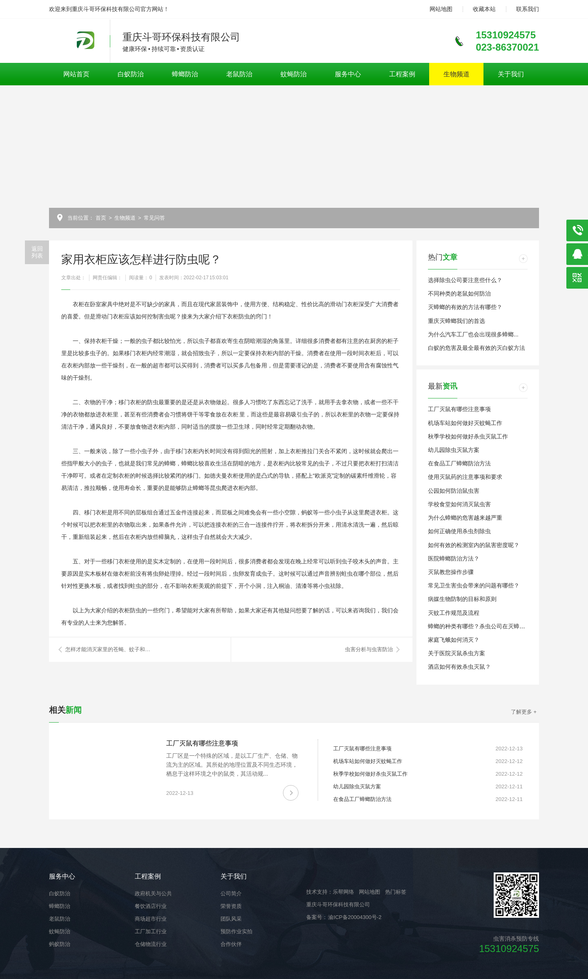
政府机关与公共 (153, 893)
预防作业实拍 (236, 931)
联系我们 (527, 9)
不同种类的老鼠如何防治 (459, 293)
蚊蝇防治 (294, 74)
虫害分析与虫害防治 (369, 649)
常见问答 (154, 218)
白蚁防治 (131, 74)
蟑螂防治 (185, 74)
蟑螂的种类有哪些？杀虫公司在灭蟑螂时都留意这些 (493, 626)
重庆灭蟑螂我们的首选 (456, 321)
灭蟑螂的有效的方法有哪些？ (465, 307)
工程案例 (402, 74)
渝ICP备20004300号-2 (354, 917)
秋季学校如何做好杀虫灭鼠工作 (468, 436)
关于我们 (511, 74)
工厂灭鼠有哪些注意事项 (459, 409)
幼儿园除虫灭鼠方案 (453, 450)
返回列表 (37, 252)
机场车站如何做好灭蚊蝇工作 (465, 423)
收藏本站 (484, 9)
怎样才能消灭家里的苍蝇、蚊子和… (107, 649)
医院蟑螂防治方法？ (453, 558)
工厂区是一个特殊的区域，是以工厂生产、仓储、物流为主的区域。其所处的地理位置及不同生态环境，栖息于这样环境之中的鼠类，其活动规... (232, 764)
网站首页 (76, 74)
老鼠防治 (239, 74)
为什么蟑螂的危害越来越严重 (465, 517)
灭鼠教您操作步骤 (451, 572)
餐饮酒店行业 (151, 906)
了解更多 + (524, 712)
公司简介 (231, 893)
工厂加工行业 (151, 931)
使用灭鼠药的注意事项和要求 (465, 477)
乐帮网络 (343, 892)
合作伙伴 (231, 944)
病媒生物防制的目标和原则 (462, 599)
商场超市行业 (151, 919)
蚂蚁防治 (59, 944)
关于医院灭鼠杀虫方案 (456, 653)
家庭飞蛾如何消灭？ (453, 639)
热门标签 (395, 892)
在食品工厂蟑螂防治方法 (459, 463)
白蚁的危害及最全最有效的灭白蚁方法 (476, 348)
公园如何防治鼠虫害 (453, 490)
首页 (101, 218)
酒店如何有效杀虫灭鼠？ (459, 666)
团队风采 (231, 919)
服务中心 (348, 74)
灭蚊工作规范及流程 (453, 613)
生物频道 (456, 74)
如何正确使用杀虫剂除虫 (459, 531)
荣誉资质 (231, 906)
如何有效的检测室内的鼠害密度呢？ (473, 545)
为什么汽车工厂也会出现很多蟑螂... (473, 334)
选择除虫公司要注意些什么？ (465, 280)
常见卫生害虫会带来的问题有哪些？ (473, 585)
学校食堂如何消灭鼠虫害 (459, 504)
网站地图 (441, 9)
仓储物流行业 (151, 944)
